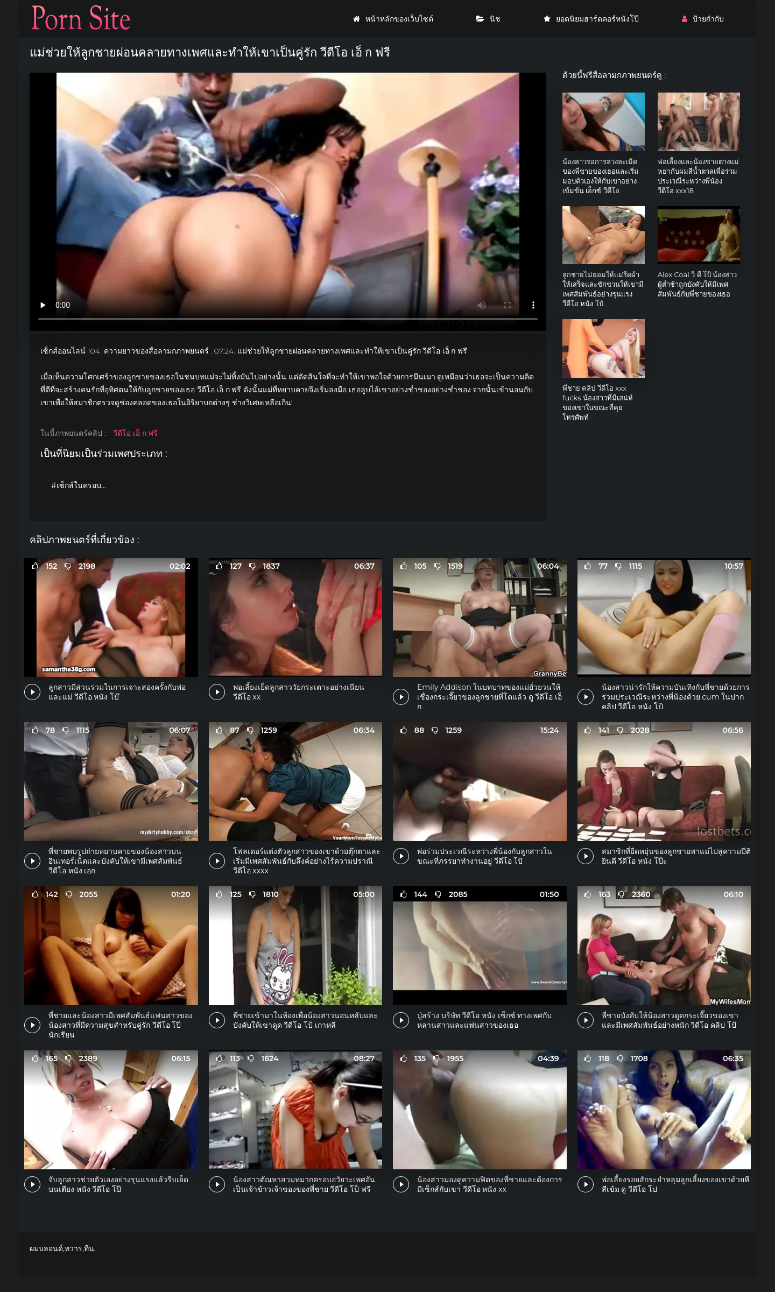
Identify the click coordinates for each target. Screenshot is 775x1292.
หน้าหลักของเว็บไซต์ (393, 19)
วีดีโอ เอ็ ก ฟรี (135, 433)
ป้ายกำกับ (703, 19)
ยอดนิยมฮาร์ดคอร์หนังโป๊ (591, 19)
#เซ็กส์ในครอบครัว (83, 485)
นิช (488, 19)
